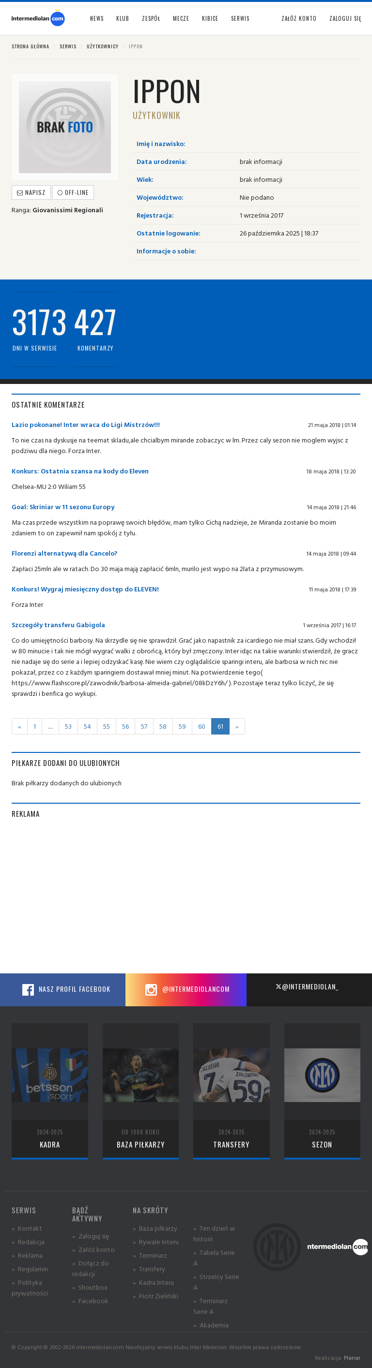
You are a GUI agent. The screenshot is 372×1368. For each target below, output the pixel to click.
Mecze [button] (181, 18)
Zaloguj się (345, 18)
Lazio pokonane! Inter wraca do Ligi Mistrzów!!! (86, 424)
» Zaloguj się (90, 1236)
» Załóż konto (93, 1249)
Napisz (31, 192)
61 (220, 726)
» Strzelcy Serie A (216, 1281)
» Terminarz (150, 1255)
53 (68, 726)
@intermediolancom (186, 990)
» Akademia (211, 1325)
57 (144, 726)
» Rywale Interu (156, 1241)
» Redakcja (28, 1241)
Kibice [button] (210, 18)
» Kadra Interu (153, 1282)
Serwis (68, 46)
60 (201, 726)
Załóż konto (299, 18)
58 (163, 726)
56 (125, 726)
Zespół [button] (151, 18)
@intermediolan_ (307, 986)
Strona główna (30, 46)
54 (87, 726)
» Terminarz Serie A (210, 1305)
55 (106, 726)
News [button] (97, 18)
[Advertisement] (186, 896)
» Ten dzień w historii (214, 1233)
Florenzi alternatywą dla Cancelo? (64, 553)
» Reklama (27, 1255)
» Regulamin (30, 1269)
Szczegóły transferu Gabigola (58, 624)
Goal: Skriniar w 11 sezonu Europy (63, 506)
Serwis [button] (240, 18)
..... (50, 726)
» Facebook (90, 1300)
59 (182, 726)
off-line (73, 192)
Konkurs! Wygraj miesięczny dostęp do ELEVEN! (85, 589)
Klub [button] (122, 18)
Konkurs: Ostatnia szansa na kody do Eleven (80, 471)
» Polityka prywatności (30, 1287)
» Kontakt (27, 1228)
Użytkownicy (103, 46)
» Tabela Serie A (214, 1257)
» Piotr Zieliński (155, 1296)
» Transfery (149, 1269)
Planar (352, 1357)
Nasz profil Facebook (64, 990)
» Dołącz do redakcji (90, 1268)
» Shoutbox (90, 1287)
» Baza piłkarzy (155, 1228)
